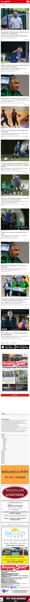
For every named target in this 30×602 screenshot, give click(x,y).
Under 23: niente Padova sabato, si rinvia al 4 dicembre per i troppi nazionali (15, 199)
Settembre (5, 441)
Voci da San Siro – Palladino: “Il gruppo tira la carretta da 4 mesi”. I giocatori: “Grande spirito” (13, 430)
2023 (4, 451)
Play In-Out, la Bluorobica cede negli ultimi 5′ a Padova (14, 131)
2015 (4, 460)
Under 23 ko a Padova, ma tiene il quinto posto (13, 233)
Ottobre (4, 440)
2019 (4, 455)
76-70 (7, 136)
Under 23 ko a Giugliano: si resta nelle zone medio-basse (9, 429)
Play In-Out (15, 136)
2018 (4, 456)
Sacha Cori (25, 304)
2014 (4, 461)
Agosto (4, 442)
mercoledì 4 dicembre (10, 204)
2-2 (7, 304)
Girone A (6, 71)
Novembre (5, 439)
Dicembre (5, 438)
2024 (4, 450)
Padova (9, 71)
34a (4, 71)
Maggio (4, 445)
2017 (4, 457)
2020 (4, 454)
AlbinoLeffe (9, 304)
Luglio (4, 443)
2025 (3, 437)
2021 (4, 453)
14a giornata (4, 304)
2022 (4, 452)
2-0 (5, 238)
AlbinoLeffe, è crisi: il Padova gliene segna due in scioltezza (14, 333)
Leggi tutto (26, 39)
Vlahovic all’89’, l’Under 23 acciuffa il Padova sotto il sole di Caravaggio (15, 66)
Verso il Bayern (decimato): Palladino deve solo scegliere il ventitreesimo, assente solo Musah (13, 423)
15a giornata (4, 204)
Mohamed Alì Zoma (18, 304)
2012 (4, 463)
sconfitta (18, 136)
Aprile (4, 446)
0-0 (3, 271)
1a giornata (4, 136)
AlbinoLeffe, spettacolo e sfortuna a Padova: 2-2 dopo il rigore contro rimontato (15, 299)
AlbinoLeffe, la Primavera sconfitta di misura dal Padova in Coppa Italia (15, 32)
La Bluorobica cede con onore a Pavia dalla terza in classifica (9, 424)
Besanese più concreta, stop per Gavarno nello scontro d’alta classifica (10, 426)
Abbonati (15, 395)
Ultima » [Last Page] (14, 342)
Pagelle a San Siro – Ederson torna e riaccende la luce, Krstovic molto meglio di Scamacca (13, 431)
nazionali (16, 204)
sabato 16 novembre (25, 204)
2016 (4, 459)
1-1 (3, 71)
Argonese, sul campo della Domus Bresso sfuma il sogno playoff (9, 425)
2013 (4, 462)
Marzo (4, 447)
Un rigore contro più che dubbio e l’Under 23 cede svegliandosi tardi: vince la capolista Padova (15, 165)
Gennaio (4, 449)
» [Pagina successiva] (11, 342)
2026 (4, 436)
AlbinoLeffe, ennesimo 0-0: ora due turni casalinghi (14, 266)
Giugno (4, 444)
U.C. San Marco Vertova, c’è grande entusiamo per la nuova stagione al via (11, 422)
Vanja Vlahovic (13, 71)
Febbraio (4, 448)
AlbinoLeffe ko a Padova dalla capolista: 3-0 (15, 98)
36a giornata (8, 238)
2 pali (3, 238)
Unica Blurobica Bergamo (24, 136)
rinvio (21, 204)
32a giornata (6, 271)
